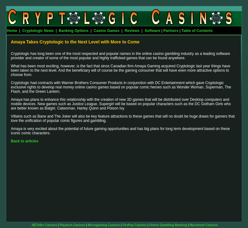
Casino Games (106, 31)
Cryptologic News (38, 31)
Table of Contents (196, 31)
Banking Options (74, 31)
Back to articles (24, 141)
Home (12, 31)
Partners (171, 31)
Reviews (132, 31)
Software (152, 31)
